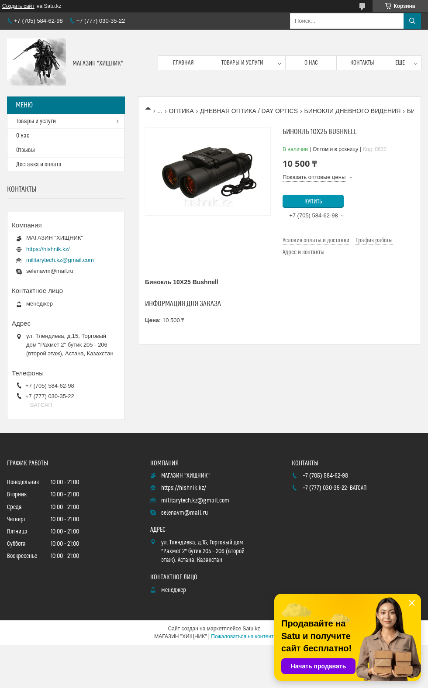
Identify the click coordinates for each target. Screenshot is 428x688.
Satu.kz (251, 629)
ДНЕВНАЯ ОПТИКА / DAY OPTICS (249, 110)
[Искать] (412, 21)
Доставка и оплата (39, 164)
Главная (183, 62)
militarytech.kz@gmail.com (60, 260)
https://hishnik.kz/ (48, 249)
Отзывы (25, 150)
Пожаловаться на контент (242, 636)
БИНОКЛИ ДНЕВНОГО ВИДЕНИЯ (352, 110)
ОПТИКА (181, 110)
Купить (313, 201)
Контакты (362, 62)
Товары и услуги (242, 62)
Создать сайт (18, 6)
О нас (311, 62)
